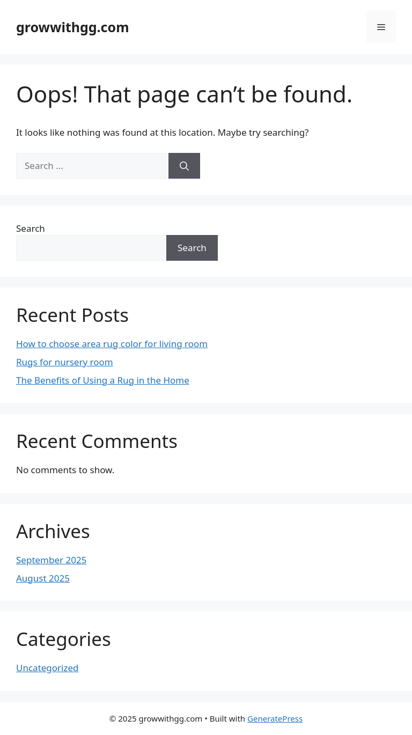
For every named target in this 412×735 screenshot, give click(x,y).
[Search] (184, 166)
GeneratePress (275, 718)
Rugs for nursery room (64, 362)
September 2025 (51, 560)
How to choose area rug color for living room (112, 343)
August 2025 (43, 578)
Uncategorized (47, 668)
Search (30, 228)
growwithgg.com (72, 27)
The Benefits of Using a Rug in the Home (102, 380)
